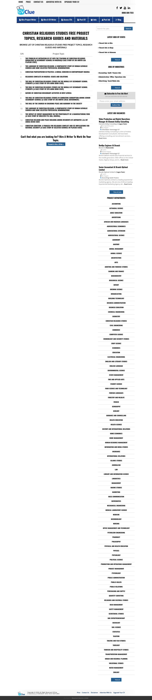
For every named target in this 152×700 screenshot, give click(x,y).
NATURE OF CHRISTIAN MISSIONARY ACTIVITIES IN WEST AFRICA (48, 93)
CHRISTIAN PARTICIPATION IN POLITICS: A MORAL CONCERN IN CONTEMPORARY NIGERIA (57, 72)
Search (128, 28)
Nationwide (109, 148)
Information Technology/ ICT (111, 129)
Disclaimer (94, 693)
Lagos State (123, 124)
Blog (118, 19)
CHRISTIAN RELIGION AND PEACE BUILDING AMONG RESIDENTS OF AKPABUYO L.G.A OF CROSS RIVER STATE (56, 121)
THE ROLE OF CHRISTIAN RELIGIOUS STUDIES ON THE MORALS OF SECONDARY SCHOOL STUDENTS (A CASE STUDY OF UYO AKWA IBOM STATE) (56, 82)
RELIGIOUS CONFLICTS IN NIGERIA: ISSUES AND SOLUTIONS (46, 76)
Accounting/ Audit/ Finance (110, 178)
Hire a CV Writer (48, 19)
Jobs (94, 19)
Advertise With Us (54, 1)
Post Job (106, 19)
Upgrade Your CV (71, 1)
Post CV (81, 19)
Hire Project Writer (27, 19)
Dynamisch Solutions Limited (80, 698)
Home (21, 1)
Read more (103, 138)
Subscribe (116, 105)
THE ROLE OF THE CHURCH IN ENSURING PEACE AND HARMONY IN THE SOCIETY (53, 103)
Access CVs (66, 19)
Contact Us (38, 1)
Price (28, 1)
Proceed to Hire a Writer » (56, 144)
